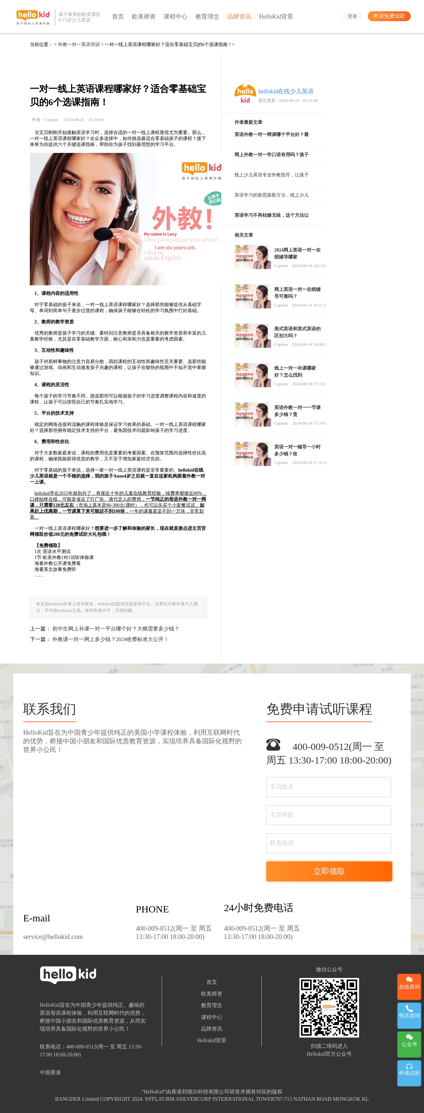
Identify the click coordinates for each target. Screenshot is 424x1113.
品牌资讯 (239, 16)
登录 (352, 16)
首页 (118, 16)
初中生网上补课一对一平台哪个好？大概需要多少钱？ (116, 628)
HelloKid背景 (276, 16)
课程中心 (175, 16)
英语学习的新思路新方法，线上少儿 (272, 195)
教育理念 (207, 16)
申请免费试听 (389, 16)
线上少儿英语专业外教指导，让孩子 (272, 174)
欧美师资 (144, 16)
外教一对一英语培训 (79, 44)
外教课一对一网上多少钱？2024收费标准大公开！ (110, 639)
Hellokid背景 (211, 1040)
